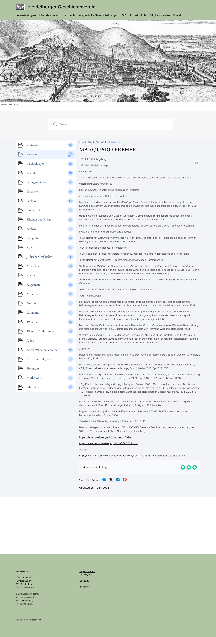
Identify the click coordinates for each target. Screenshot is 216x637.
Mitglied (83, 571)
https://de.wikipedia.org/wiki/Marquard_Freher (105, 437)
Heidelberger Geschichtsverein (62, 6)
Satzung (84, 580)
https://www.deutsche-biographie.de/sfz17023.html (108, 443)
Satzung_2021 (86, 574)
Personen (100, 142)
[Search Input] (114, 124)
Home (81, 142)
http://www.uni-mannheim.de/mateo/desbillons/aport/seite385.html (117, 455)
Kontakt (84, 586)
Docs (90, 142)
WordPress (35, 619)
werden (91, 571)
